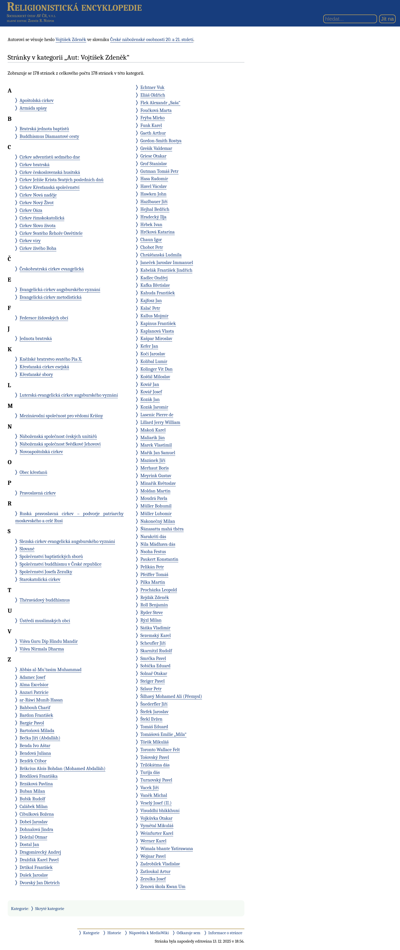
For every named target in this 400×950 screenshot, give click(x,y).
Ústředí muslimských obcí (45, 620)
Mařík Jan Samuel (157, 453)
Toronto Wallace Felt (160, 749)
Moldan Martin (155, 491)
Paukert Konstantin (159, 559)
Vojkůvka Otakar (156, 818)
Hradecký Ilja (153, 217)
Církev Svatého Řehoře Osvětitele (51, 233)
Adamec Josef (32, 677)
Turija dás (150, 772)
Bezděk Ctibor (33, 761)
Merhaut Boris (154, 468)
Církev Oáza (31, 210)
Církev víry (30, 240)
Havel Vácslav (153, 186)
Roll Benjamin (154, 605)
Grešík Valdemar (156, 148)
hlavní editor (16, 20)
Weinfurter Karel (156, 833)
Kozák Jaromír (154, 407)
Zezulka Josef (153, 879)
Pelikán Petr (152, 567)
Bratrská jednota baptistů (44, 129)
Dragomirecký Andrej (40, 852)
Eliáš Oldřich (152, 95)
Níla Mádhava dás (157, 544)
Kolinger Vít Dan (156, 369)
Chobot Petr (151, 247)
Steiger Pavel (152, 681)
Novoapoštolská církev (41, 451)
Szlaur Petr (150, 689)
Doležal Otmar (33, 837)
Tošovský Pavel (154, 757)
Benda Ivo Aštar (35, 745)
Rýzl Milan (150, 620)
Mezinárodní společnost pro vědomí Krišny (61, 416)
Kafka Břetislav (155, 285)
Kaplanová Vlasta (157, 331)
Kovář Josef (151, 392)
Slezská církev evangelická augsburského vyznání (67, 541)
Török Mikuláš (154, 742)
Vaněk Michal (153, 795)
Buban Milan (32, 791)
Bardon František (36, 715)
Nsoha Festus (153, 551)
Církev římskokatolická (42, 218)
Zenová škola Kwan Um (162, 886)
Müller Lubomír (156, 513)
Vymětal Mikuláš (156, 825)
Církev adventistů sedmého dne (50, 157)
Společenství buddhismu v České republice (61, 564)
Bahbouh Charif (35, 707)
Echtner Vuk (152, 87)
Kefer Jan (149, 346)
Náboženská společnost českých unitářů (58, 436)
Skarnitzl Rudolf (156, 651)
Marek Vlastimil (156, 445)
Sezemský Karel (155, 635)
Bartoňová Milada (37, 730)
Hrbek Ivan (151, 224)
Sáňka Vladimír (155, 628)
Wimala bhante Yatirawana (166, 848)
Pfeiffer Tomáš (154, 574)
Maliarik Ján (152, 437)
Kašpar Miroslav (156, 338)
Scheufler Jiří (153, 643)
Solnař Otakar (153, 673)
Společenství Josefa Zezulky (46, 572)
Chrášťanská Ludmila (161, 255)
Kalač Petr (150, 308)
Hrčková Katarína (157, 232)
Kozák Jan (150, 399)
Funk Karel (151, 125)
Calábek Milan (34, 806)
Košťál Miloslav (155, 377)
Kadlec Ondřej (154, 278)
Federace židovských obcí (44, 318)
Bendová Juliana (35, 753)
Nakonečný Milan (157, 521)
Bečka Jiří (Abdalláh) (40, 738)
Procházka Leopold (158, 590)
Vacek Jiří (149, 787)
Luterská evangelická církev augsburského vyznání (69, 395)
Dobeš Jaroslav (34, 822)
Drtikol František (36, 867)
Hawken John (153, 194)
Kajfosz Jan (151, 300)
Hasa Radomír (154, 178)
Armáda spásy (33, 108)
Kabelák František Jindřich (166, 270)
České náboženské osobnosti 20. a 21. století (151, 39)
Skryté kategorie (49, 908)
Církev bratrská (34, 164)
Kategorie (19, 908)
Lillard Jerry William (160, 422)
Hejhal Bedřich (154, 209)
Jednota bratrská (36, 338)
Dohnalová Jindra (36, 829)
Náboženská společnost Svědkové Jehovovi (60, 444)
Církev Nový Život (37, 202)
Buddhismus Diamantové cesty (49, 136)
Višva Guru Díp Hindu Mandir (49, 641)
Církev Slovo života (38, 225)
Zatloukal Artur (155, 871)
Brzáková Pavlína (36, 784)
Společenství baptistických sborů (51, 556)
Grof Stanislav (153, 163)
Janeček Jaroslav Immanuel (166, 262)
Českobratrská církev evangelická (52, 269)
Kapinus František (158, 323)
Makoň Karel (153, 430)
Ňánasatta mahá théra (162, 529)
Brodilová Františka (39, 776)
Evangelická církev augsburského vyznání (60, 289)
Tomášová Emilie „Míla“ (163, 734)
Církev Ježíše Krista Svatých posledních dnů (62, 180)
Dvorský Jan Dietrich (40, 883)
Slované (27, 549)
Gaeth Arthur (153, 133)
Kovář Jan (149, 384)
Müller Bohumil (155, 506)
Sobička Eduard (155, 666)
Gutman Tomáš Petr (159, 171)
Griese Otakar (153, 156)
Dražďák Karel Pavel (39, 860)
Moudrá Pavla (153, 498)
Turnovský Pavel (156, 780)
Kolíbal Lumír (153, 361)
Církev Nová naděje (38, 195)
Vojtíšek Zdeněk (71, 39)
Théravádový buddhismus (45, 600)
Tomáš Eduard (154, 727)
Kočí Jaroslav (152, 354)
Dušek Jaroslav (34, 875)
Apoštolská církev (37, 100)
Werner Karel (153, 841)
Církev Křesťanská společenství (50, 187)
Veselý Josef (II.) (155, 803)
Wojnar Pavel (153, 856)
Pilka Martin (152, 582)
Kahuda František (157, 293)
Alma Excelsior (34, 684)
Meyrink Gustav (155, 475)
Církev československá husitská (50, 172)
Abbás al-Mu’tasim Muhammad (51, 669)
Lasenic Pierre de (156, 415)
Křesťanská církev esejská (44, 367)
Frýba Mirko (152, 118)
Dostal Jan (29, 844)
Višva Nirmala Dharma (42, 649)
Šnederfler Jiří (153, 704)
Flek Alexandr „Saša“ (160, 103)
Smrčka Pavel (153, 658)
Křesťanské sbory (36, 374)
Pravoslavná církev (38, 493)
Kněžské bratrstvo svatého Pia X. (51, 359)
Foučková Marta (156, 110)
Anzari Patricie (34, 692)
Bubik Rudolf (32, 799)
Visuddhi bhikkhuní (160, 810)
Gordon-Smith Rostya (160, 141)
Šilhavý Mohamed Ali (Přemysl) (171, 696)
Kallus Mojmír (154, 316)
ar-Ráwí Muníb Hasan (41, 700)
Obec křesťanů (33, 472)
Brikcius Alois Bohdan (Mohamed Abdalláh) (63, 768)
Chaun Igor (151, 239)
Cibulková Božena (37, 814)
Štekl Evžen (151, 719)
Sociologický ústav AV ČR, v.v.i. (31, 15)
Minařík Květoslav (158, 483)
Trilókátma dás (155, 765)
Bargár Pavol (32, 723)
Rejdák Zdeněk (154, 597)
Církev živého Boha (38, 248)
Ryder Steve (151, 612)
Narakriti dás (153, 536)
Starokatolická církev (40, 579)
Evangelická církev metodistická (51, 297)
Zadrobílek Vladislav (160, 864)
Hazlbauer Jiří (154, 201)
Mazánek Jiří (152, 460)
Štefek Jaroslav (154, 711)
